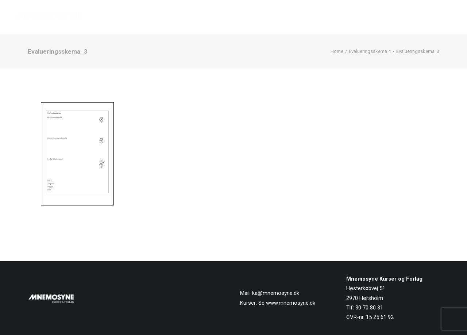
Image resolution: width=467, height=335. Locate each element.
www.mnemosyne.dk (290, 303)
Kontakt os (438, 17)
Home (337, 51)
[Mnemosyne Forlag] (47, 17)
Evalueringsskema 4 (370, 51)
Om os (363, 17)
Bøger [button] (284, 17)
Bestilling (397, 17)
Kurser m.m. (325, 17)
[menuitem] (252, 17)
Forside (250, 17)
